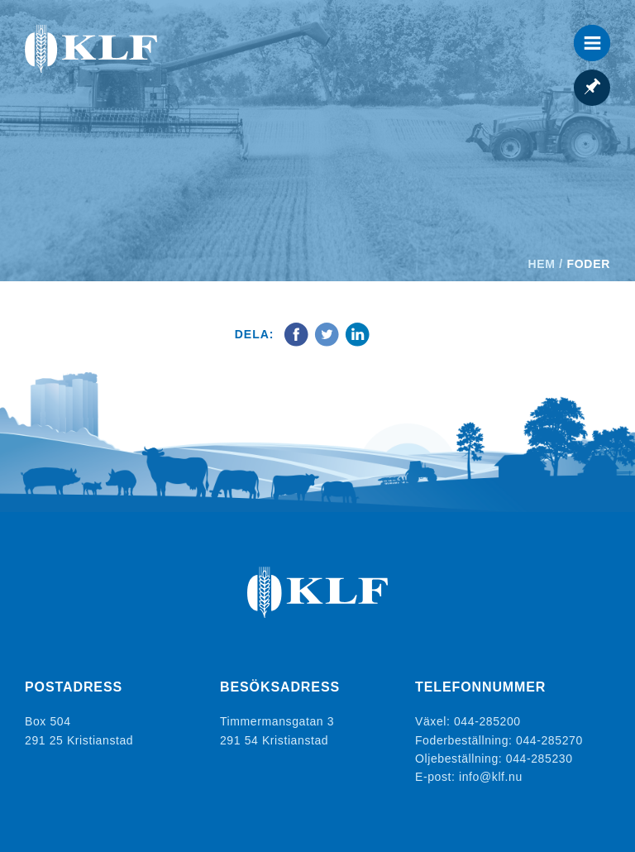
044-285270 (549, 740)
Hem (542, 263)
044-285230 (539, 758)
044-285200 (487, 721)
